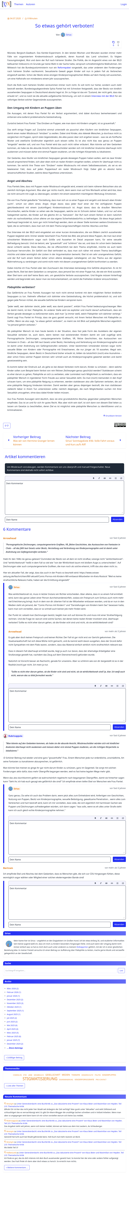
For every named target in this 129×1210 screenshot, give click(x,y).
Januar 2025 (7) (13, 1040)
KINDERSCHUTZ (87, 1075)
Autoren (30, 4)
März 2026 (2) (13, 988)
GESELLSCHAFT (52, 1074)
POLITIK (98, 1075)
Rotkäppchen (82, 947)
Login (124, 4)
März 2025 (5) (13, 1032)
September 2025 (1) (15, 1010)
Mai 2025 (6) (12, 1025)
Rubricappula (12, 736)
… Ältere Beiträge (15, 1048)
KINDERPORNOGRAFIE (84, 1079)
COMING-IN (17, 1075)
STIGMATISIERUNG (40, 1078)
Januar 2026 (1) (13, 996)
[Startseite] (6, 4)
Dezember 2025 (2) (15, 999)
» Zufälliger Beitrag (14, 1057)
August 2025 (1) (13, 1014)
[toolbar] (64, 478)
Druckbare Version (112, 415)
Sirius (66, 35)
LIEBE (30, 1075)
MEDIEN (66, 1074)
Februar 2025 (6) (14, 1036)
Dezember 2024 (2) (15, 1043)
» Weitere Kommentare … (17, 1167)
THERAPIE (75, 1075)
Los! (121, 970)
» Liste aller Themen (14, 1085)
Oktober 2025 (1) (14, 1007)
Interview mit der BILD (103, 96)
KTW (25, 1075)
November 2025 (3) (15, 1003)
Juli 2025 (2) (12, 1018)
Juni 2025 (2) (12, 1021)
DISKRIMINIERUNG (66, 1080)
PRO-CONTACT (101, 1080)
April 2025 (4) (12, 1029)
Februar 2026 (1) (14, 992)
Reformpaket (64, 67)
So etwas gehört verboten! (64, 25)
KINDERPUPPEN (109, 1075)
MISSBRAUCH (39, 1075)
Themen (18, 4)
